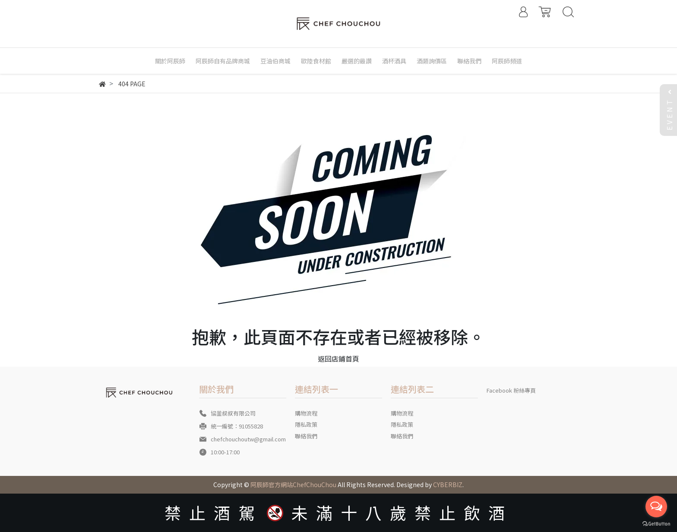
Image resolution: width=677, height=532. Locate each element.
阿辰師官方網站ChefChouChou (293, 484)
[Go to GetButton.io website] (656, 523)
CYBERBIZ (447, 484)
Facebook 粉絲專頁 (511, 390)
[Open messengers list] (656, 506)
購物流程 (306, 413)
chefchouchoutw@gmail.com (248, 439)
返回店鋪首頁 (338, 358)
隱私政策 (306, 424)
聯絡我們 (306, 436)
